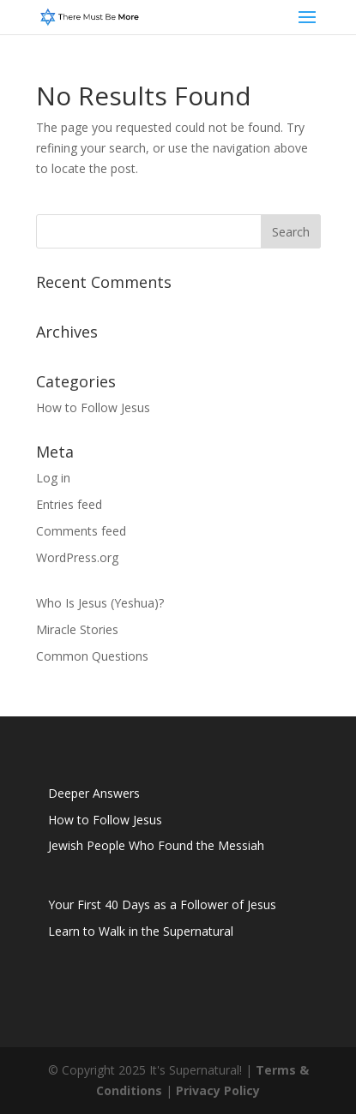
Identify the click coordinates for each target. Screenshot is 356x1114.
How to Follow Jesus (93, 407)
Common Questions (92, 656)
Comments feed (81, 531)
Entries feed (69, 504)
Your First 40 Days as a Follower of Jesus (162, 904)
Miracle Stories (77, 629)
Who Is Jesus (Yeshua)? (100, 603)
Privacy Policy (218, 1090)
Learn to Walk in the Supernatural (140, 931)
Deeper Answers (94, 793)
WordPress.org (77, 557)
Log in (53, 478)
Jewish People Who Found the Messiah (156, 845)
